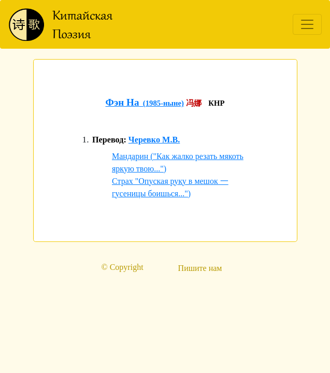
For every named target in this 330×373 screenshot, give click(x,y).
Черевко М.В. (154, 140)
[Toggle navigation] (307, 24)
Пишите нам (200, 268)
